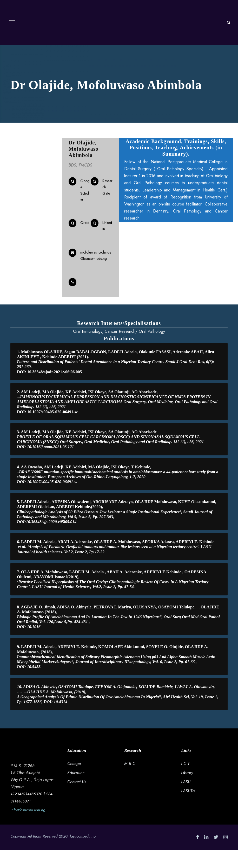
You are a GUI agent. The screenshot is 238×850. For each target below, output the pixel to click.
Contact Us (76, 782)
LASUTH (188, 791)
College (74, 764)
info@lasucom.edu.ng (27, 810)
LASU (185, 782)
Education (75, 773)
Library (187, 773)
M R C (129, 764)
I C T (185, 764)
